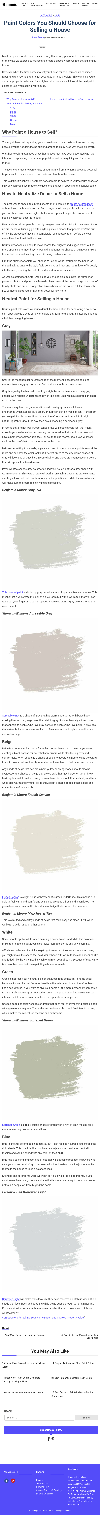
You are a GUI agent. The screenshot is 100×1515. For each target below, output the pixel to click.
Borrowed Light (11, 1299)
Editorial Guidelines (44, 1494)
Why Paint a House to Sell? (20, 99)
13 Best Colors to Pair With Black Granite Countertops (72, 1394)
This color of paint (12, 592)
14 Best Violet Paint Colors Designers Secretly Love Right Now (21, 1379)
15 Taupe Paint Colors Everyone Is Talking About (23, 1365)
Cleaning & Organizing (64, 4)
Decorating (51, 4)
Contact (39, 1480)
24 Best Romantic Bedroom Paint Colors (72, 1378)
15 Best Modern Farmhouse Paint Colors (22, 1392)
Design (76, 4)
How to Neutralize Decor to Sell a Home (71, 99)
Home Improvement (37, 4)
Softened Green (11, 1124)
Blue (12, 124)
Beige (13, 111)
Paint (57, 15)
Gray (12, 107)
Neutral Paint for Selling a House (24, 103)
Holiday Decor (85, 4)
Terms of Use (42, 1483)
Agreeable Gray (11, 715)
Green (13, 120)
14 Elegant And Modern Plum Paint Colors (73, 1363)
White (13, 116)
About (95, 4)
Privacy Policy (42, 1487)
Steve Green (38, 37)
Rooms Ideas (25, 4)
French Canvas (10, 897)
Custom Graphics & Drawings (49, 1490)
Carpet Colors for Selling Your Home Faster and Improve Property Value (43, 1317)
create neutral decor (81, 204)
